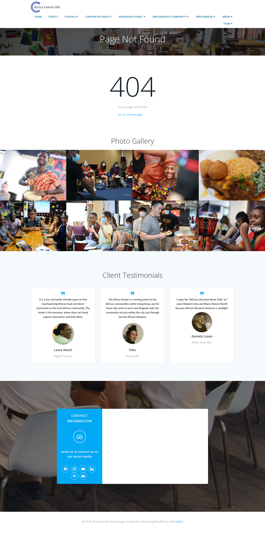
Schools (72, 16)
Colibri (178, 523)
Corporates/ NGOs (98, 16)
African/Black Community (171, 16)
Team (228, 23)
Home (38, 16)
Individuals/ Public (132, 16)
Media (228, 16)
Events (53, 16)
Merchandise (206, 16)
